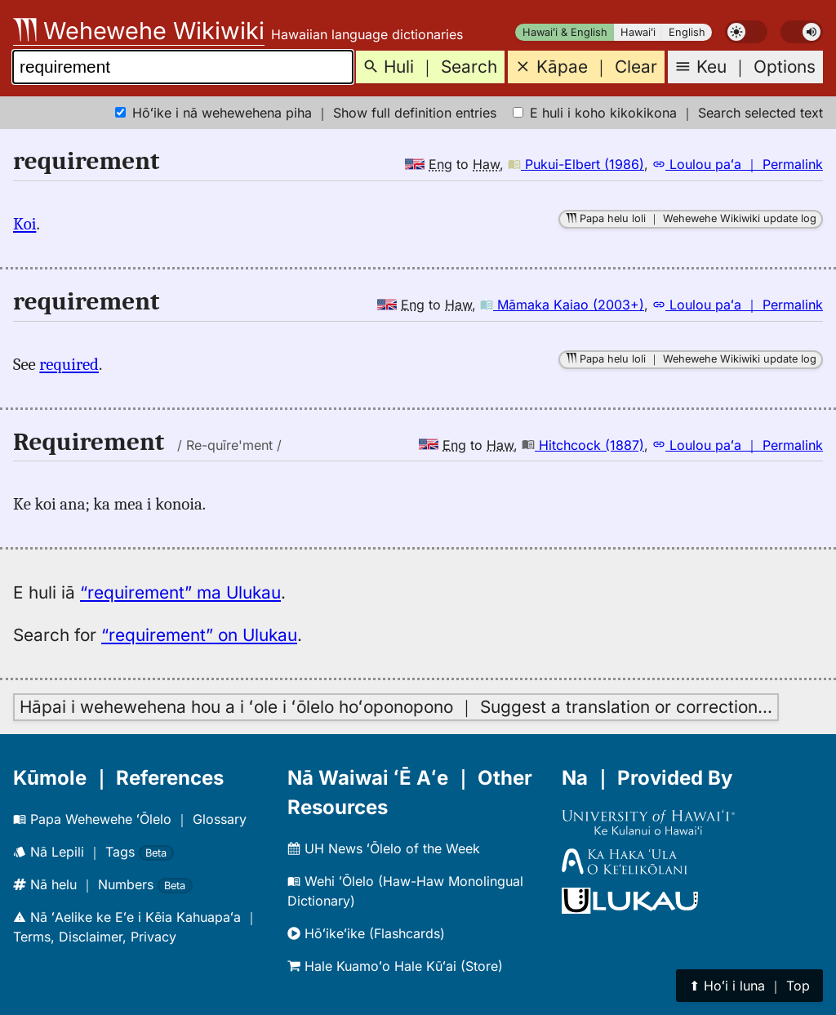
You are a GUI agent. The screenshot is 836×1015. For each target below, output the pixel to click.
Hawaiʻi (638, 32)
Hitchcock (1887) (583, 445)
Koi (24, 224)
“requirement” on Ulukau (199, 635)
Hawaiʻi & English (564, 32)
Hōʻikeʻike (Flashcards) (366, 933)
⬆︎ (749, 985)
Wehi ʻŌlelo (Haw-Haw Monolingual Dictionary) (405, 891)
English (687, 32)
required (69, 364)
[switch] (746, 31)
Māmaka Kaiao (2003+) (562, 304)
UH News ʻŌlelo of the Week (383, 848)
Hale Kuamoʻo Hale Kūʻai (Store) (395, 966)
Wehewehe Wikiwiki (139, 30)
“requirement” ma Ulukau (180, 592)
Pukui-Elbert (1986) (576, 164)
